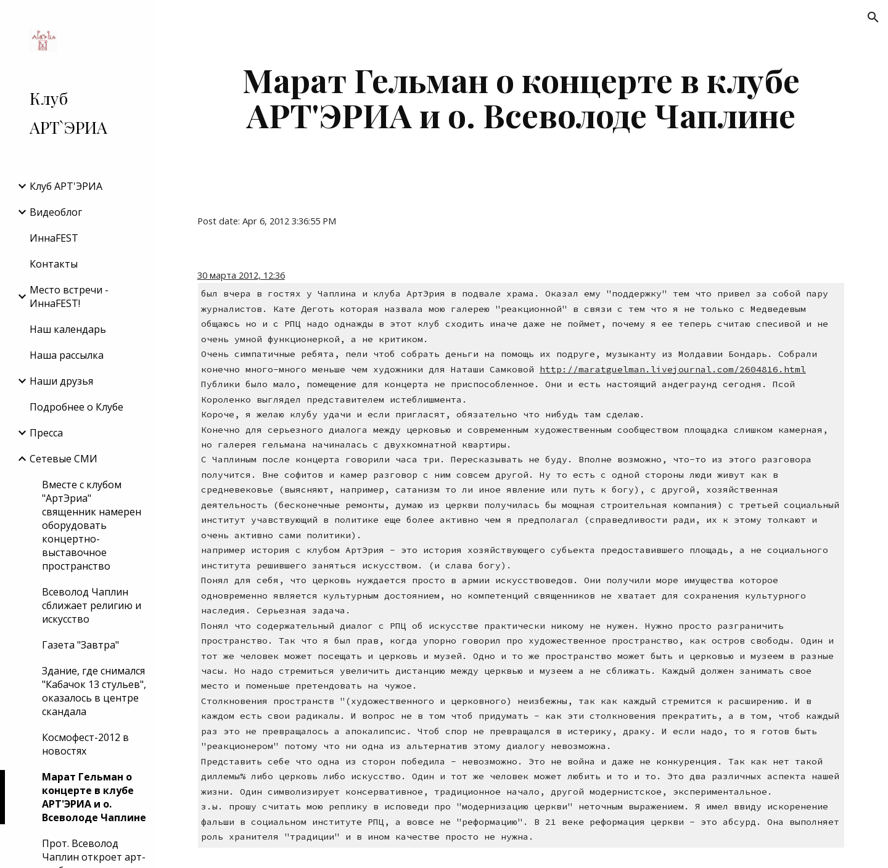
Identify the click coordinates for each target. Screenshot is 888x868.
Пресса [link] (46, 433)
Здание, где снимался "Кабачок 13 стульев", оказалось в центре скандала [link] (94, 691)
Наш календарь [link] (68, 329)
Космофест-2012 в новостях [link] (85, 744)
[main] (521, 97)
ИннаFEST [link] (54, 238)
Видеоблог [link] (56, 212)
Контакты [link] (54, 264)
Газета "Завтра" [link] (80, 645)
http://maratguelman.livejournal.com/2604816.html (673, 369)
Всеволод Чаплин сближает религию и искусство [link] (91, 605)
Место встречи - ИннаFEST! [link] (69, 296)
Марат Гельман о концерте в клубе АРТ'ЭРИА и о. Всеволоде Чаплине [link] (94, 797)
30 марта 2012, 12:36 (241, 275)
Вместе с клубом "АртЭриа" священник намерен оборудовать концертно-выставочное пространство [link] (91, 525)
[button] (873, 17)
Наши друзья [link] (61, 381)
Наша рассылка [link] (67, 355)
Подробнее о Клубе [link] (76, 407)
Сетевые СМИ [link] (63, 458)
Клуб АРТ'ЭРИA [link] (66, 186)
